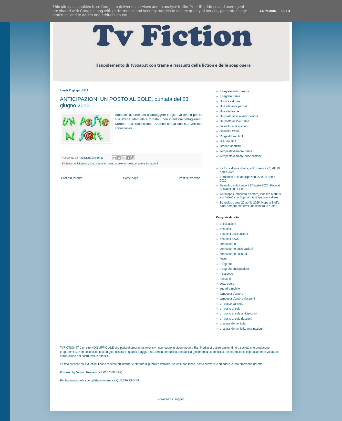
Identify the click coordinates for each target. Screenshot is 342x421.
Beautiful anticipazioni (234, 126)
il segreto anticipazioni (234, 268)
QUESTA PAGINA (128, 380)
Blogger (179, 399)
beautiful (225, 229)
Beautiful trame (230, 131)
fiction (224, 258)
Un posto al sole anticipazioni (239, 116)
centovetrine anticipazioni (236, 248)
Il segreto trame (230, 96)
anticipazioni (81, 163)
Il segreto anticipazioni (234, 91)
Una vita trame (229, 111)
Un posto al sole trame (234, 121)
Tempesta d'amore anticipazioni (240, 156)
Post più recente (72, 178)
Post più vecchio (189, 178)
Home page (130, 178)
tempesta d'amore (231, 293)
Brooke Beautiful (230, 146)
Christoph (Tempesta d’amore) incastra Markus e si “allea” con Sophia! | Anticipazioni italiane (250, 195)
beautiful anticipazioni (234, 234)
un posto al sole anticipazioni (141, 163)
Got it (285, 11)
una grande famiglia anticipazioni (241, 328)
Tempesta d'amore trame (236, 151)
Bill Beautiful (228, 141)
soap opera (96, 163)
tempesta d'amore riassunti (237, 298)
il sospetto (226, 273)
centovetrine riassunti (234, 254)
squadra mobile (230, 288)
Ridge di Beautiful (231, 136)
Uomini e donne (230, 101)
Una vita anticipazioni (234, 106)
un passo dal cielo (231, 303)
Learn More (268, 11)
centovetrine (228, 244)
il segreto (226, 264)
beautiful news (229, 239)
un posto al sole (113, 163)
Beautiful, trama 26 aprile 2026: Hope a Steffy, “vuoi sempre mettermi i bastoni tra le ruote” (250, 204)
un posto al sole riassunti (236, 318)
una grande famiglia (233, 323)
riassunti (225, 279)
